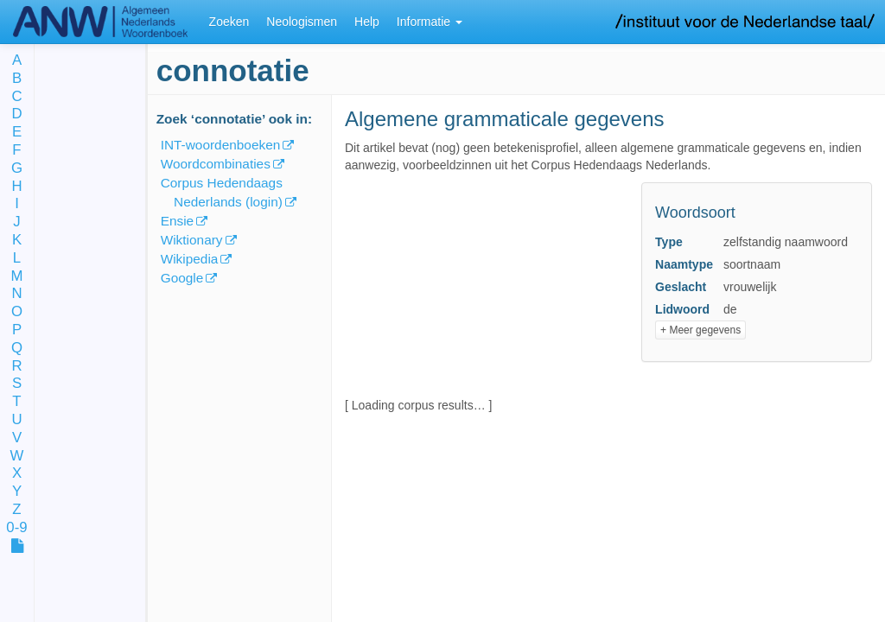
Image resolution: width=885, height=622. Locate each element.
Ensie (177, 220)
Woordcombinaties (216, 163)
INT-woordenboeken (221, 144)
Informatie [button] (429, 22)
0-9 (16, 528)
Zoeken (229, 22)
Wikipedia (190, 258)
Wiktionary (192, 239)
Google (182, 277)
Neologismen (301, 22)
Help (366, 22)
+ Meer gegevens (700, 330)
